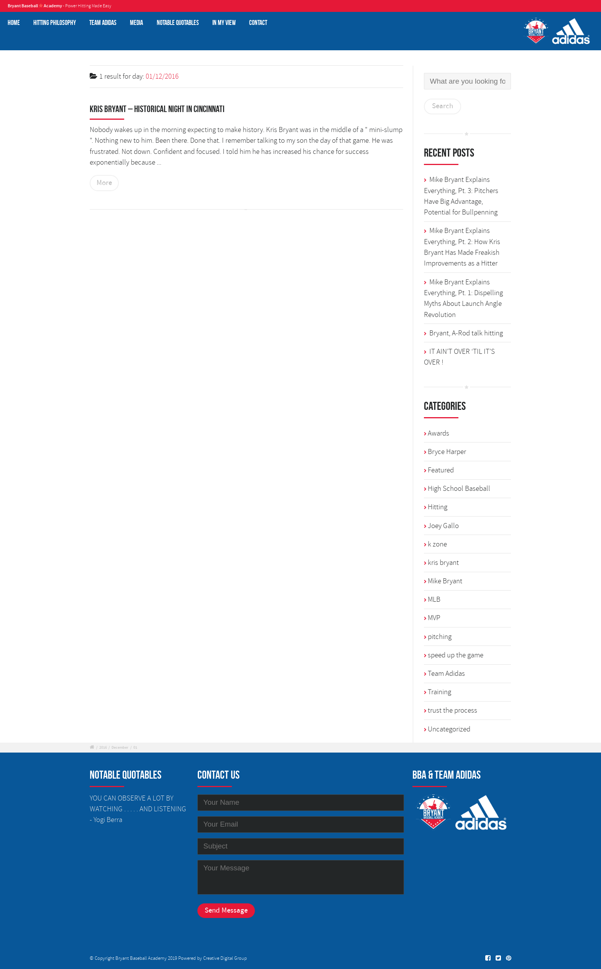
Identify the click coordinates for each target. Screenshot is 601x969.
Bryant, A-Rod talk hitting (466, 333)
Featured (441, 470)
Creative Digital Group (225, 958)
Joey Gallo (443, 525)
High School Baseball (459, 488)
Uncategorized (449, 729)
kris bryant (443, 562)
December (120, 747)
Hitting (437, 507)
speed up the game (455, 655)
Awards (438, 433)
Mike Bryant (445, 581)
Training (439, 692)
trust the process (452, 710)
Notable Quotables (178, 22)
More (104, 183)
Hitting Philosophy (54, 22)
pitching (440, 636)
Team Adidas (103, 22)
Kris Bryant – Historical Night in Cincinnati (157, 109)
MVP (434, 617)
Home (14, 22)
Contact (258, 22)
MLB (434, 599)
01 (135, 747)
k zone (437, 544)
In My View (224, 22)
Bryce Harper (447, 451)
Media (136, 22)
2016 (103, 747)
